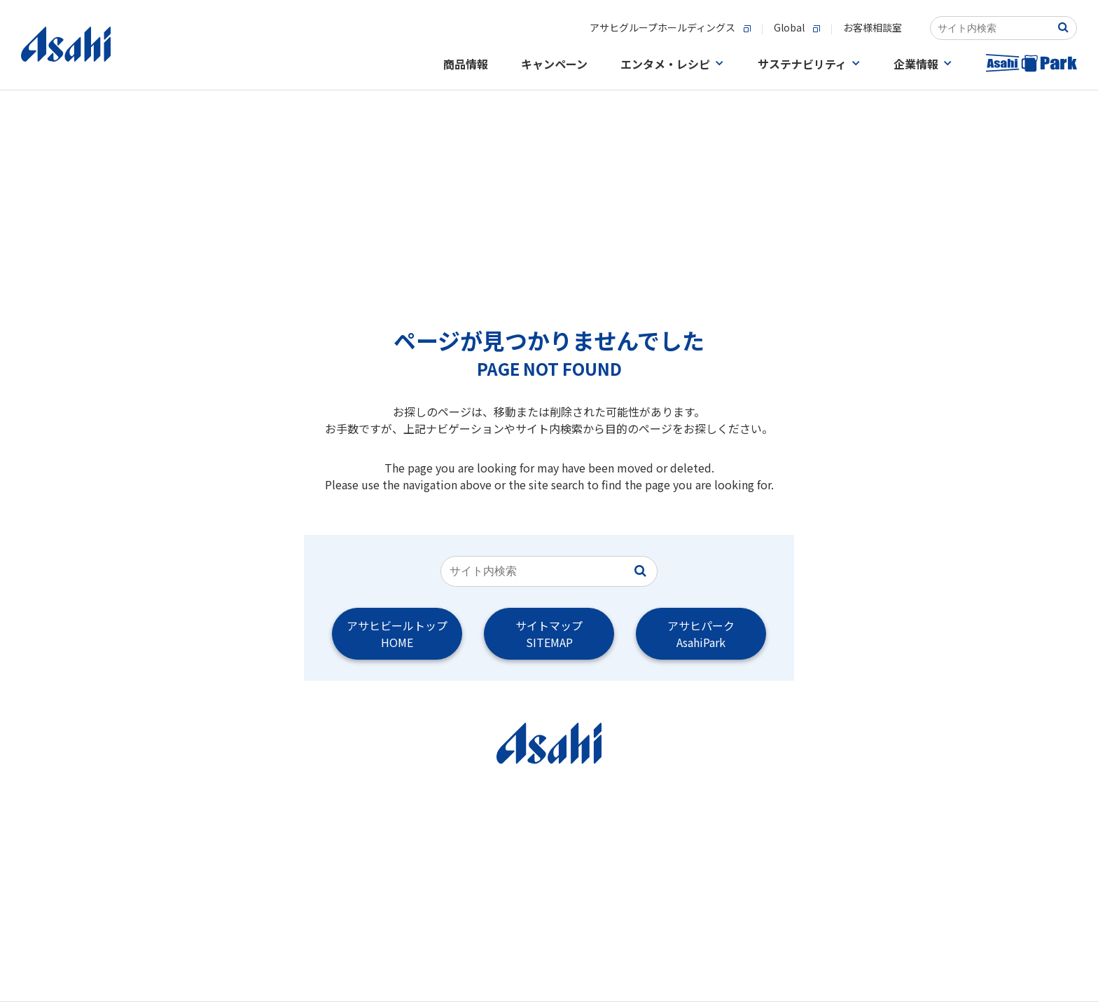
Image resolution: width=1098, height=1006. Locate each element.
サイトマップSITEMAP (549, 634)
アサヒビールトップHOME (397, 634)
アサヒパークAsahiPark (701, 634)
